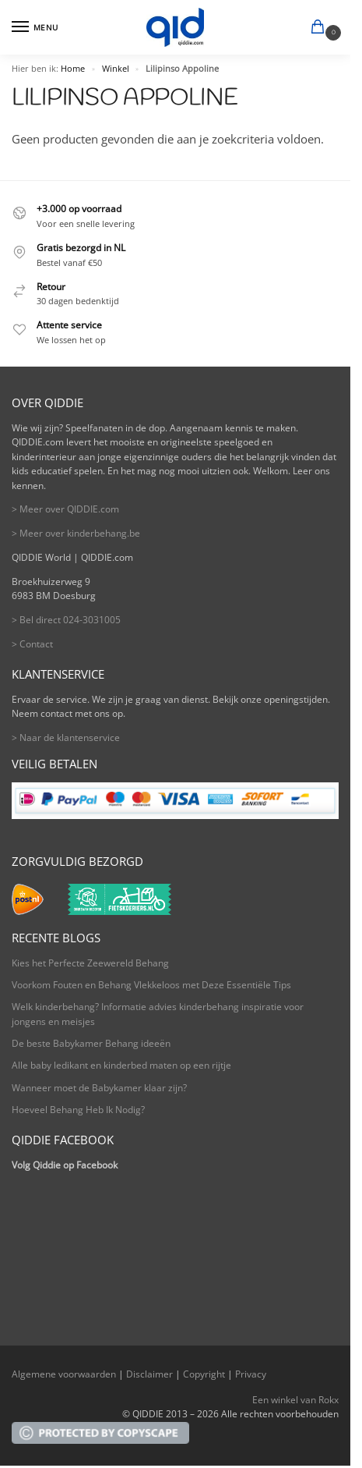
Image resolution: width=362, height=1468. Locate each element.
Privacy (250, 1374)
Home (73, 68)
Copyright (204, 1374)
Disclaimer (149, 1374)
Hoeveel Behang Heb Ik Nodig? (78, 1109)
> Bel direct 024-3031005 (66, 619)
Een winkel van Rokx (295, 1399)
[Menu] (35, 27)
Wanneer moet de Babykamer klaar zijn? (99, 1087)
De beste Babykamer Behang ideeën (91, 1043)
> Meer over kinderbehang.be (76, 533)
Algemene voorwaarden (64, 1374)
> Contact (32, 644)
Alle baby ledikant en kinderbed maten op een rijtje (121, 1065)
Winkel (115, 68)
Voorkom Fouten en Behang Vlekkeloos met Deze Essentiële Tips (151, 984)
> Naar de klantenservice (66, 737)
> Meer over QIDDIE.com (65, 509)
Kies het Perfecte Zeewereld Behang (90, 963)
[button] (321, 28)
